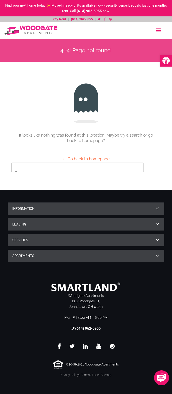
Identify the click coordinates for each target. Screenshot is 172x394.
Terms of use (90, 375)
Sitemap (106, 375)
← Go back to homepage (86, 158)
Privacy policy (69, 375)
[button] (166, 61)
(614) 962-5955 (89, 11)
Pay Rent (59, 19)
